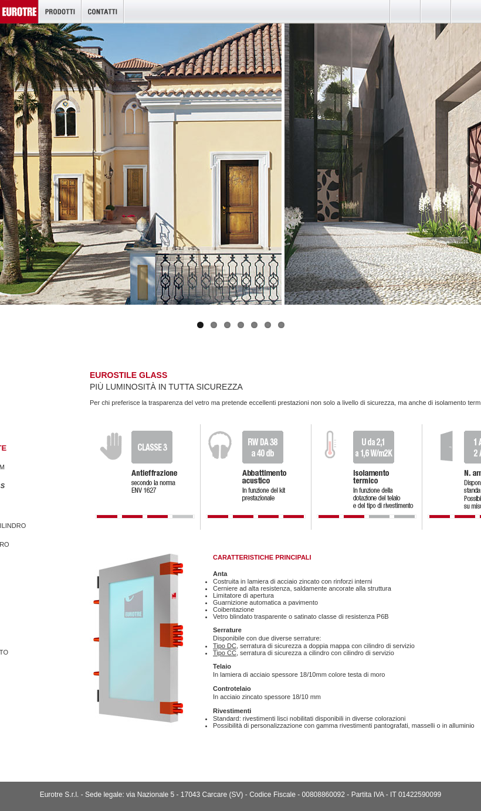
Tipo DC (224, 645)
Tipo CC (224, 652)
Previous (9, 161)
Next (472, 161)
